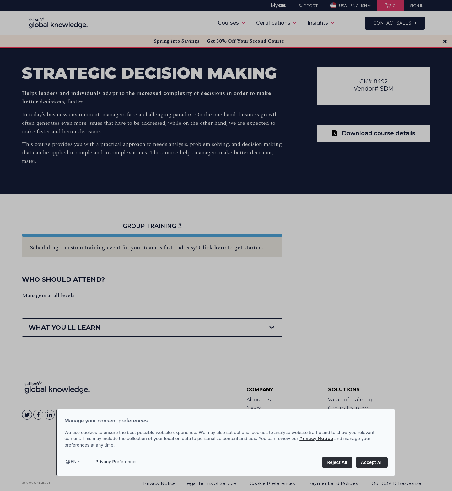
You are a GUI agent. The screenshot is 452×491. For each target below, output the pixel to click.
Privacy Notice (316, 438)
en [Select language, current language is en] (74, 461)
